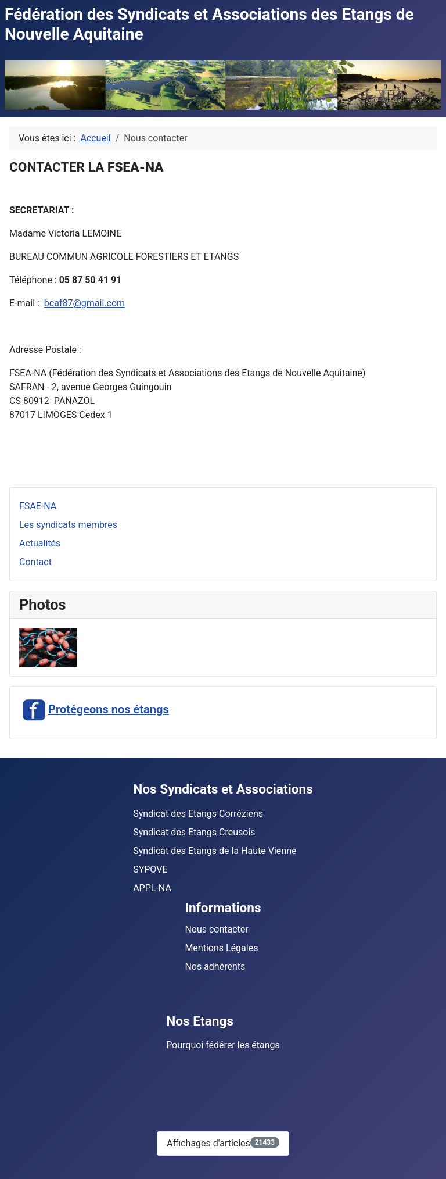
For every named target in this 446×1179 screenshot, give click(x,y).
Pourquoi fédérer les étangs (223, 1045)
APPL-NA (152, 888)
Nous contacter (216, 929)
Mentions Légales (221, 947)
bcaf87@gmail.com (84, 303)
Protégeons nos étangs (94, 709)
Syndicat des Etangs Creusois (194, 832)
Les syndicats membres (68, 524)
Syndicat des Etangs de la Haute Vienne (214, 850)
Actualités (39, 543)
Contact (35, 561)
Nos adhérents (215, 966)
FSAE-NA (37, 506)
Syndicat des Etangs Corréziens (198, 813)
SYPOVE (150, 869)
